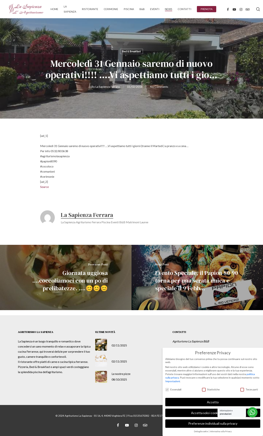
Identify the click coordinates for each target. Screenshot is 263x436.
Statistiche (211, 389)
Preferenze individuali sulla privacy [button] (212, 423)
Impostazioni (172, 381)
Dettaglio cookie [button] (201, 431)
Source (44, 186)
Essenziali (173, 389)
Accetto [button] (213, 402)
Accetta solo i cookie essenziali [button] (213, 413)
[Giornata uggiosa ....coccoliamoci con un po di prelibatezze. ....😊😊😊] (66, 277)
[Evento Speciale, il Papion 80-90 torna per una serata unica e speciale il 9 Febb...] (197, 277)
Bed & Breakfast (131, 51)
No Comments (159, 86)
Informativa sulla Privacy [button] (221, 431)
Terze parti (249, 389)
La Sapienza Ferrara (107, 86)
